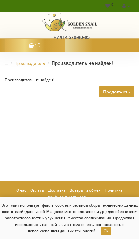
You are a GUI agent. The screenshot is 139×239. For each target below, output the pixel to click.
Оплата (37, 190)
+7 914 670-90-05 (72, 37)
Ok (106, 231)
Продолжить (116, 91)
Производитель (26, 63)
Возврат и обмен (85, 190)
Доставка (57, 190)
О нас (21, 190)
